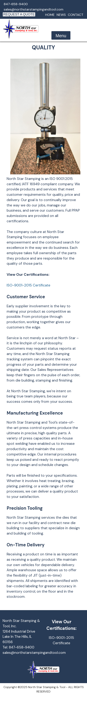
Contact (75, 15)
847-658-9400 (16, 4)
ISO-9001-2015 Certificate (28, 285)
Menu (61, 35)
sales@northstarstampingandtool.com (33, 9)
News (61, 15)
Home (50, 15)
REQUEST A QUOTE (19, 14)
